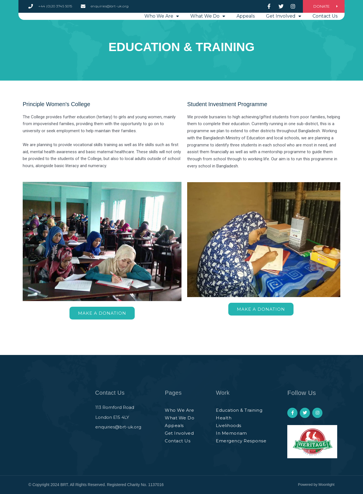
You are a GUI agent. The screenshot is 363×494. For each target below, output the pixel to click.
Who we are (161, 29)
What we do (207, 29)
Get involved (283, 29)
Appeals (246, 28)
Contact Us (325, 28)
